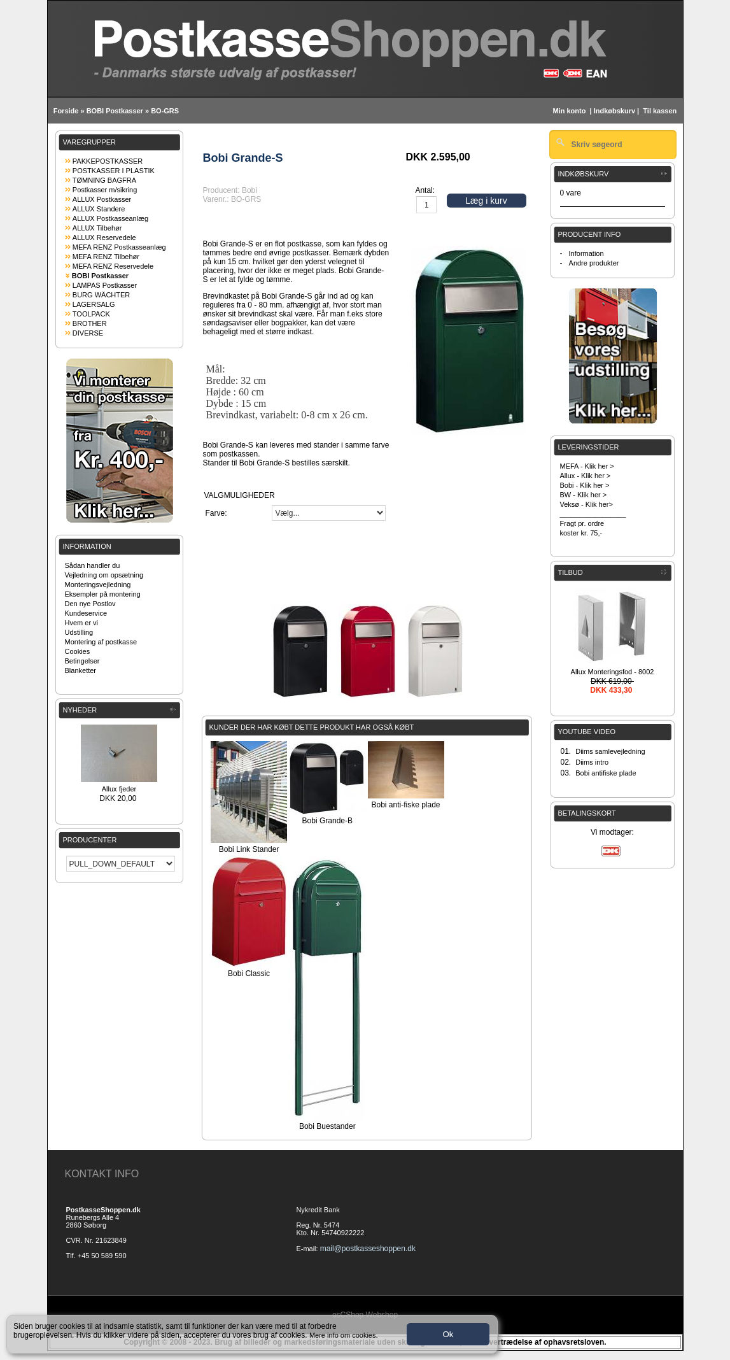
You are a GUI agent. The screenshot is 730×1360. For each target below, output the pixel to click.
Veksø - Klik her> (586, 504)
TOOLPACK (91, 314)
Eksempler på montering (103, 594)
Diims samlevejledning (610, 751)
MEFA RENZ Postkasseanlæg (119, 247)
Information (586, 253)
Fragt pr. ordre (582, 523)
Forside (66, 111)
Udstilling (79, 632)
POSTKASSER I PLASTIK (114, 170)
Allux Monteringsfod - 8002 (612, 672)
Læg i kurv (486, 200)
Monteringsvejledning (98, 584)
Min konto (569, 111)
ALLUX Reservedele (104, 237)
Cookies (77, 651)
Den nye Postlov (90, 603)
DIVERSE (88, 333)
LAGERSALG (94, 304)
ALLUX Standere (99, 209)
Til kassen (660, 111)
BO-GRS (165, 111)
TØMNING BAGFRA (104, 180)
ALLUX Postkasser (102, 199)
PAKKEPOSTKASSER (108, 161)
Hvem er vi (82, 623)
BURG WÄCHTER (101, 295)
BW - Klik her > (583, 495)
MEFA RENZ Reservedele (113, 266)
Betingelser (82, 661)
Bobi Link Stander (249, 849)
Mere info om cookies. (343, 1335)
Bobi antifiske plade (605, 773)
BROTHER (90, 323)
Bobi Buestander (327, 1126)
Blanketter (81, 670)
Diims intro (591, 762)
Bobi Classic (249, 973)
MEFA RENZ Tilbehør (106, 256)
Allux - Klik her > (585, 475)
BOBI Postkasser (115, 111)
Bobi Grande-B (327, 820)
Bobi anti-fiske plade (405, 804)
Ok (447, 1334)
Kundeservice (86, 613)
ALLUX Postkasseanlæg (110, 218)
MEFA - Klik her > (587, 466)
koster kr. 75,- (581, 533)
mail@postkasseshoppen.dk (368, 1248)
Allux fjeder (119, 789)
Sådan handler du (92, 565)
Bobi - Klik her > (585, 485)
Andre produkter (594, 263)
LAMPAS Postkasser (105, 285)
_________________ (593, 514)
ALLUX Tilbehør (97, 228)
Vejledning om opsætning (104, 575)
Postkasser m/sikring (105, 190)
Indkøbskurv (614, 111)
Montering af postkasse (101, 642)
